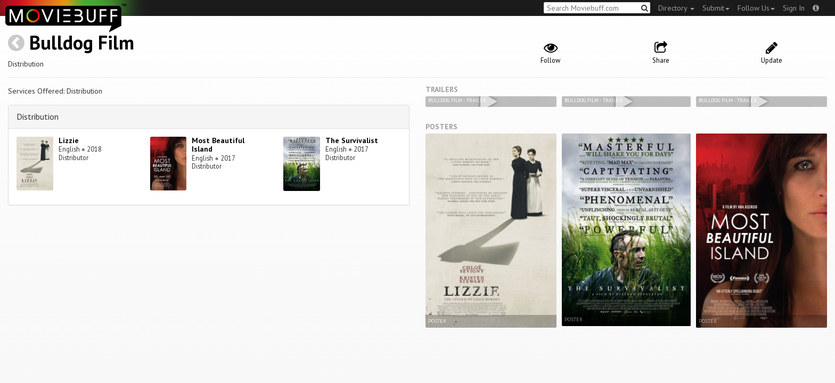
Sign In (794, 8)
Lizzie (69, 140)
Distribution (38, 116)
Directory (676, 8)
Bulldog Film (81, 42)
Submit (716, 8)
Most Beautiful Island (218, 145)
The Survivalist (351, 140)
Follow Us (756, 8)
